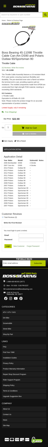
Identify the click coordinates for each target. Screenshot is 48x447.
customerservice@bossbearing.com (19, 289)
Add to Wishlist (30, 134)
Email (6, 235)
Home (4, 20)
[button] (24, 14)
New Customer (19, 246)
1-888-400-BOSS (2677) (16, 282)
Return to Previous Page (15, 20)
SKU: (4, 70)
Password (8, 240)
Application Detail (12, 149)
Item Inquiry (8, 141)
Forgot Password (33, 246)
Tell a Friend (21, 141)
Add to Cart (31, 128)
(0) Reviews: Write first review (13, 68)
